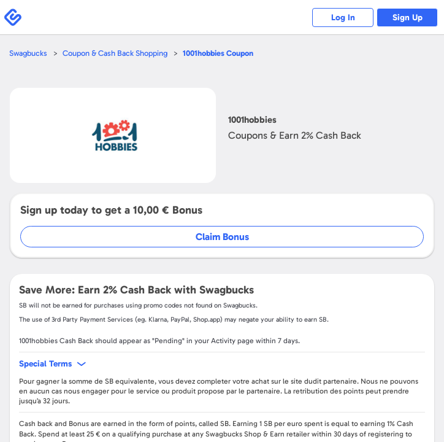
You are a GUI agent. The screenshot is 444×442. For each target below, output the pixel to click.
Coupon (218, 53)
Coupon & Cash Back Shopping (115, 53)
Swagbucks (28, 53)
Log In (343, 17)
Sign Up (407, 17)
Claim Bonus (222, 236)
